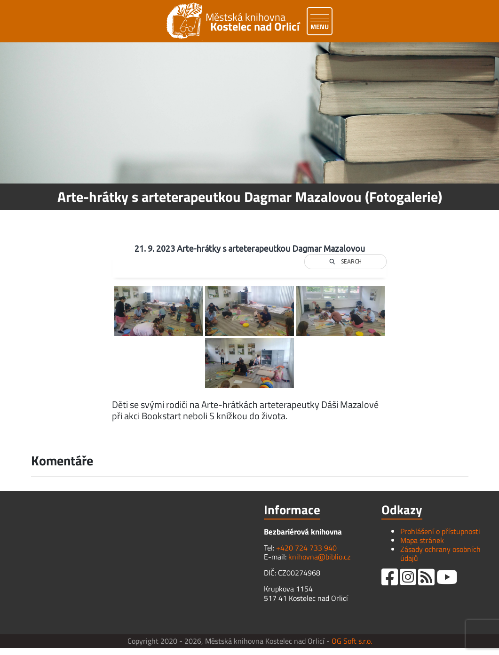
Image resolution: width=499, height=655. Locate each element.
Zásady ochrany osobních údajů (440, 553)
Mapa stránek (422, 540)
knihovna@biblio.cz (319, 556)
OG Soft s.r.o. (352, 641)
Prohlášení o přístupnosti (440, 531)
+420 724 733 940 (306, 547)
